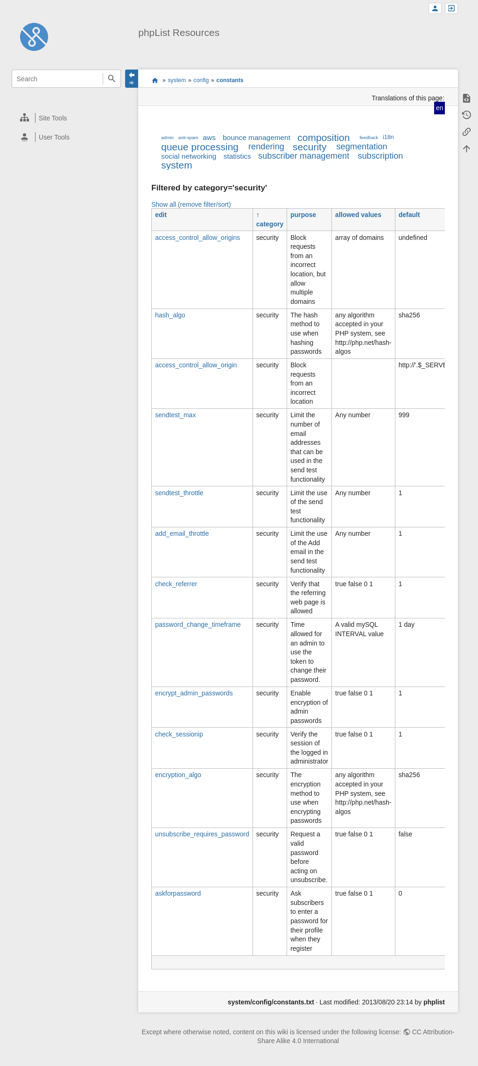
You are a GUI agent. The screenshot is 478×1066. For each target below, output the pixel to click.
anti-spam (188, 137)
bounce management (256, 137)
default (409, 214)
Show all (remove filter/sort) (191, 204)
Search (112, 78)
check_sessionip (179, 734)
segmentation (361, 146)
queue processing (200, 146)
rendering (266, 146)
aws (209, 137)
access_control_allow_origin (196, 365)
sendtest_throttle (179, 493)
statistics (237, 156)
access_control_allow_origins (197, 237)
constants (230, 80)
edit (161, 214)
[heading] (66, 117)
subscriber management (303, 156)
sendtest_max (175, 415)
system (177, 80)
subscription (380, 156)
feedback (368, 137)
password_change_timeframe (198, 624)
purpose (303, 214)
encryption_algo (178, 774)
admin (167, 137)
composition (323, 137)
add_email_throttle (182, 533)
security (309, 146)
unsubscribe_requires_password (202, 834)
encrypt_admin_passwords (194, 693)
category (269, 224)
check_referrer (176, 584)
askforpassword (178, 893)
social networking (188, 156)
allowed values (358, 214)
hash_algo (170, 315)
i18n (388, 137)
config (201, 80)
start (154, 80)
